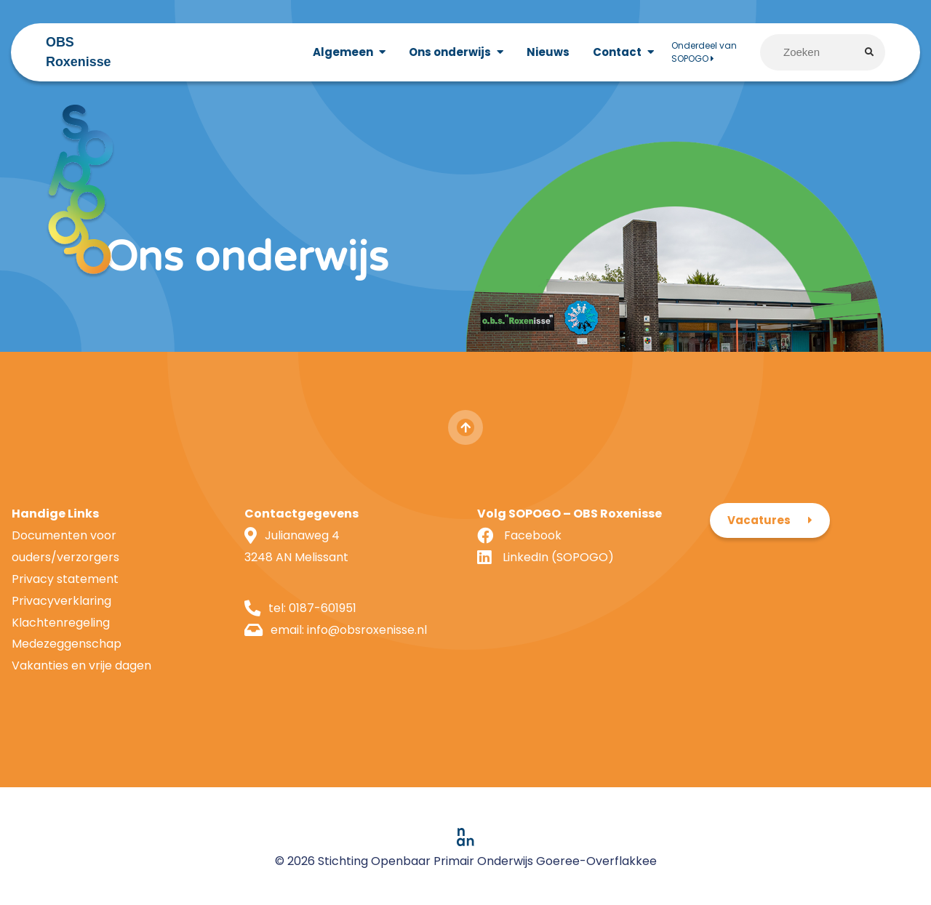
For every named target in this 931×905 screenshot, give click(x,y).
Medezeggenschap (66, 643)
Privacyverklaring (61, 600)
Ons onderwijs (450, 52)
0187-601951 (322, 608)
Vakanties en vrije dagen (81, 665)
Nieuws (548, 52)
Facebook (533, 535)
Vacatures (759, 520)
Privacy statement (65, 579)
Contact (617, 52)
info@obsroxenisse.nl (367, 630)
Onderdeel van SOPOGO (704, 52)
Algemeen (343, 52)
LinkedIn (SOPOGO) (558, 557)
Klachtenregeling (61, 622)
